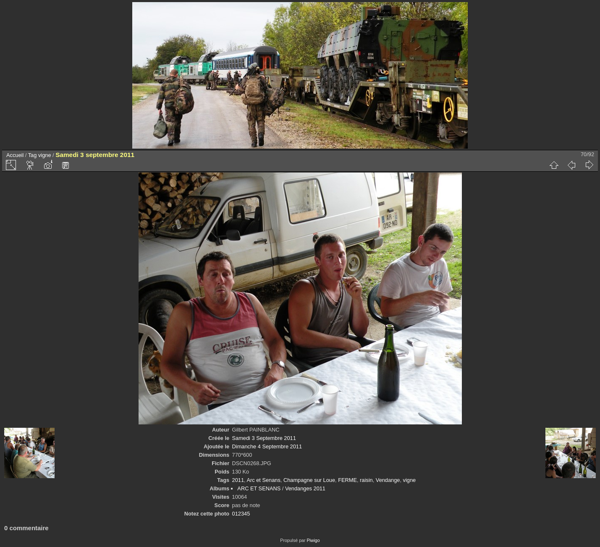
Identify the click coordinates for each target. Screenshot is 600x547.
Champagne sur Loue (309, 480)
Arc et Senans (263, 480)
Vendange (388, 480)
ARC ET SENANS (258, 488)
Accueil (15, 155)
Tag (32, 155)
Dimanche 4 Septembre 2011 (267, 446)
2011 (238, 480)
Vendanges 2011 (305, 488)
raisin (366, 480)
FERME (347, 480)
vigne (44, 155)
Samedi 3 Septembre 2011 (264, 438)
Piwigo (313, 540)
